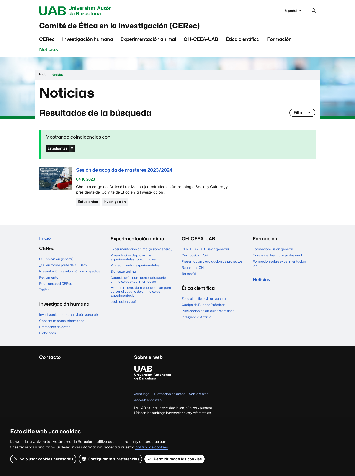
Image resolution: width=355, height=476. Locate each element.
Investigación (117, 204)
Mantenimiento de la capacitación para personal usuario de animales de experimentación (141, 294)
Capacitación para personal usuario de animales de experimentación (140, 282)
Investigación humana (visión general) (68, 318)
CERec (47, 41)
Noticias (48, 51)
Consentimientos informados (61, 324)
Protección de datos (54, 330)
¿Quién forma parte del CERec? (63, 268)
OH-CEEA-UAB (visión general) (205, 252)
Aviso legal (142, 397)
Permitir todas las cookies (174, 459)
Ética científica (243, 41)
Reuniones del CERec (55, 287)
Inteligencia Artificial (197, 320)
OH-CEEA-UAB (201, 41)
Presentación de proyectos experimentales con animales (133, 260)
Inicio (45, 241)
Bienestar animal (123, 274)
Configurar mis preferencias (110, 459)
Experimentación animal (148, 41)
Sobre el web (198, 397)
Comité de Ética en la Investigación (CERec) (132, 27)
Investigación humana (87, 41)
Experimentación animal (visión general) (141, 252)
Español (293, 12)
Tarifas (44, 293)
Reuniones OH (193, 270)
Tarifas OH (189, 276)
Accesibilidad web (148, 403)
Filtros (302, 115)
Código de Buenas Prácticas (203, 307)
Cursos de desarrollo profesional (277, 258)
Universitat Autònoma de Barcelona (82, 11)
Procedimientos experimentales (135, 268)
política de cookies (151, 447)
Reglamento (48, 281)
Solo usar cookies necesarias (43, 459)
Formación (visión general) (273, 252)
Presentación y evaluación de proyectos (69, 275)
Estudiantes (58, 150)
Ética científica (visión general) (205, 301)
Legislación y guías (125, 304)
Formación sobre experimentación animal (279, 266)
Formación (279, 41)
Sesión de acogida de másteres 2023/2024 (124, 172)
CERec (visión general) (56, 262)
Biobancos (47, 336)
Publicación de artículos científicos (208, 314)
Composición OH (195, 258)
